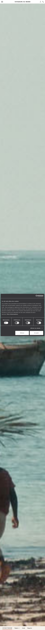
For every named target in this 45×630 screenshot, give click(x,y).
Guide (23, 628)
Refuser (22, 333)
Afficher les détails (35, 328)
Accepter (36, 333)
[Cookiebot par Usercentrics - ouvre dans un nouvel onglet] (36, 296)
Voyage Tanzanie (7, 628)
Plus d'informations (12, 314)
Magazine (29, 628)
